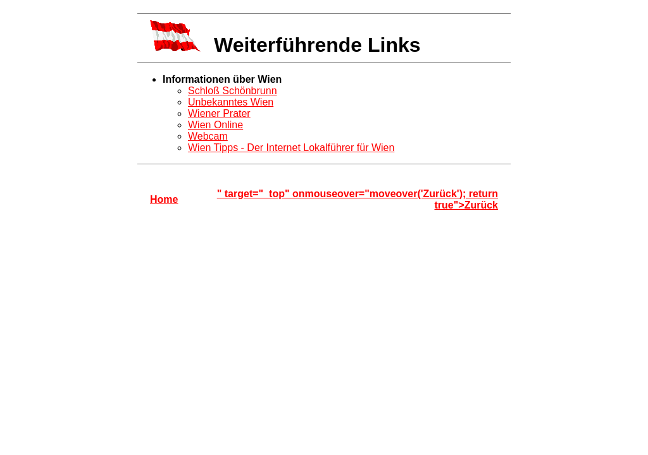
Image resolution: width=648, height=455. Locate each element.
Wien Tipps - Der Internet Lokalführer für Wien (291, 147)
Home (164, 199)
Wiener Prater (219, 113)
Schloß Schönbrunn (232, 90)
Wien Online (215, 124)
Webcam (208, 136)
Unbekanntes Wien (230, 102)
